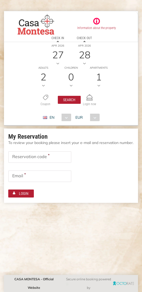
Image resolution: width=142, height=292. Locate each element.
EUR (79, 117)
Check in (57, 38)
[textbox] (39, 157)
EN (52, 117)
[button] (69, 100)
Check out (84, 38)
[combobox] (59, 117)
